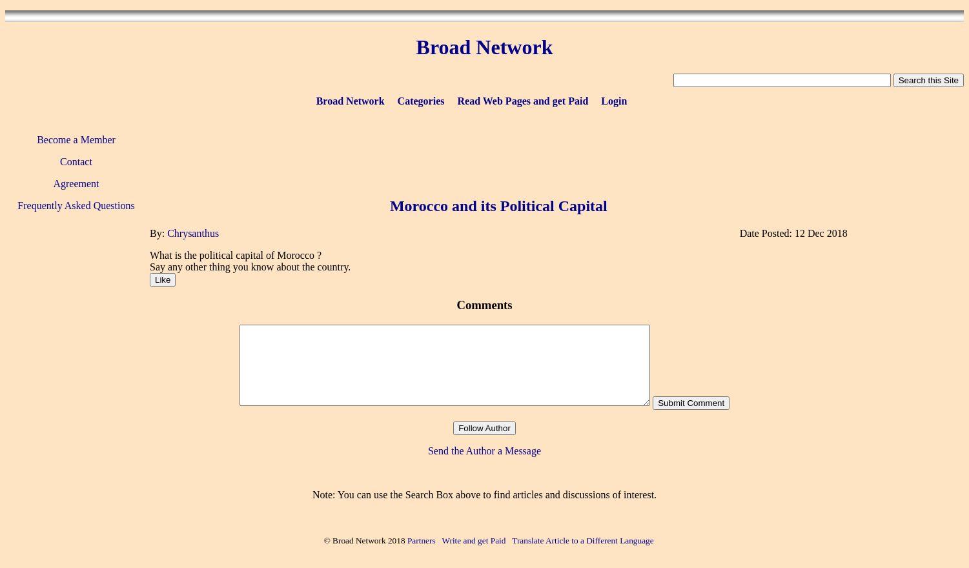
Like (162, 280)
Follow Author (484, 428)
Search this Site (929, 80)
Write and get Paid (473, 540)
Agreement (76, 183)
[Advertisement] (498, 149)
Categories (421, 101)
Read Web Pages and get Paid (522, 101)
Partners (421, 540)
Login (614, 101)
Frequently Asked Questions (75, 205)
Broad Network (350, 101)
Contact (76, 161)
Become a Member (76, 139)
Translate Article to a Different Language (582, 540)
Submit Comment (691, 403)
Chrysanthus (193, 233)
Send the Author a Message (484, 450)
